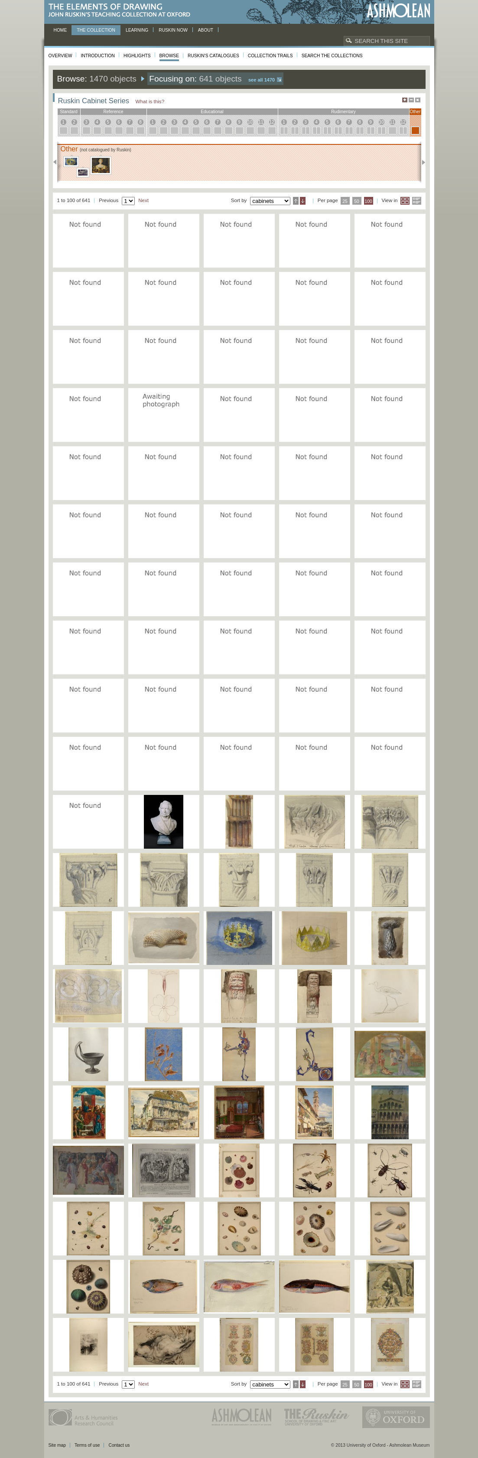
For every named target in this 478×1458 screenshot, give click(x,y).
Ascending (296, 201)
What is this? (150, 101)
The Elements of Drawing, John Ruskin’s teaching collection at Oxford (122, 10)
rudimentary (343, 111)
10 (249, 122)
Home (60, 30)
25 (345, 201)
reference (113, 111)
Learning (137, 30)
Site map (57, 1445)
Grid (405, 201)
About (205, 30)
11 (260, 122)
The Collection (96, 30)
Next (421, 162)
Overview (60, 55)
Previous (57, 162)
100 (368, 201)
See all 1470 (261, 79)
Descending (303, 201)
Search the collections (332, 55)
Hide (417, 100)
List (416, 201)
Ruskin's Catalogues (213, 55)
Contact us (119, 1445)
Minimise (411, 100)
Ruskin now (173, 30)
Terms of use (87, 1445)
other (415, 111)
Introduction (97, 55)
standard (69, 111)
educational (212, 111)
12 (271, 122)
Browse (169, 55)
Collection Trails (270, 55)
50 (356, 201)
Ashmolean (398, 10)
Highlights (137, 55)
